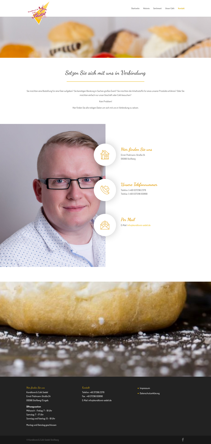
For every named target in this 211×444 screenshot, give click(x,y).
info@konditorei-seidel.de (100, 400)
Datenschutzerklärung (150, 393)
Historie (146, 8)
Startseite (135, 8)
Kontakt (181, 8)
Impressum (145, 388)
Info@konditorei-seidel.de (138, 225)
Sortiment (157, 8)
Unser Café (169, 8)
